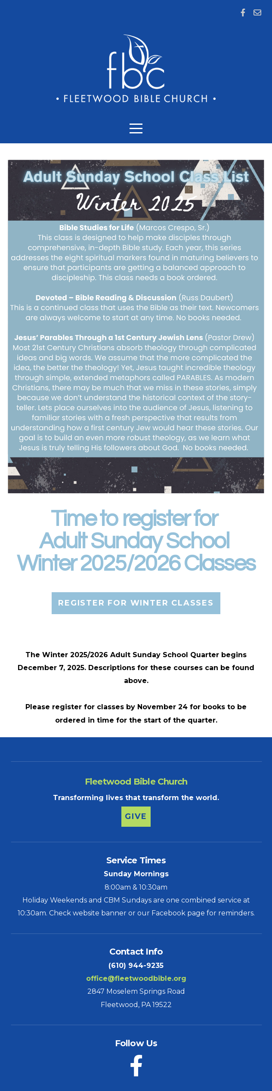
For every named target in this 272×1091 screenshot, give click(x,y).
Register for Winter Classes (136, 603)
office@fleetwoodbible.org (136, 978)
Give (136, 816)
